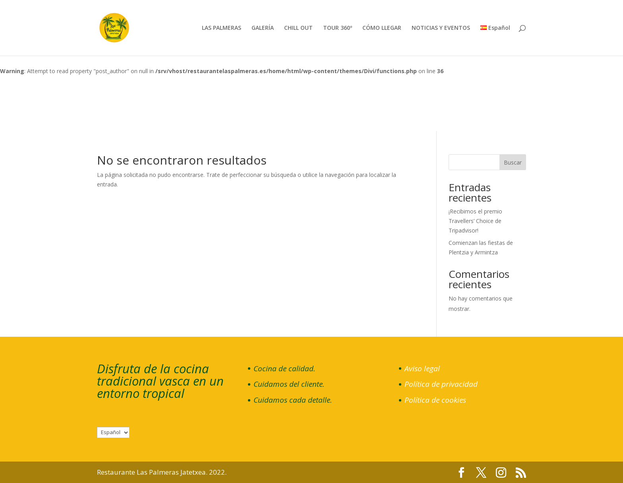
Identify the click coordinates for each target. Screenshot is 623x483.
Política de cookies (435, 400)
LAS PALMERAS (221, 28)
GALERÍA (263, 28)
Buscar (513, 162)
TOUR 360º (337, 28)
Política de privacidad (441, 384)
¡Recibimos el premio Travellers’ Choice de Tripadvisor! (475, 221)
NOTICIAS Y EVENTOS (441, 28)
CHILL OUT (298, 28)
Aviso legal (422, 368)
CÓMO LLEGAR (381, 28)
